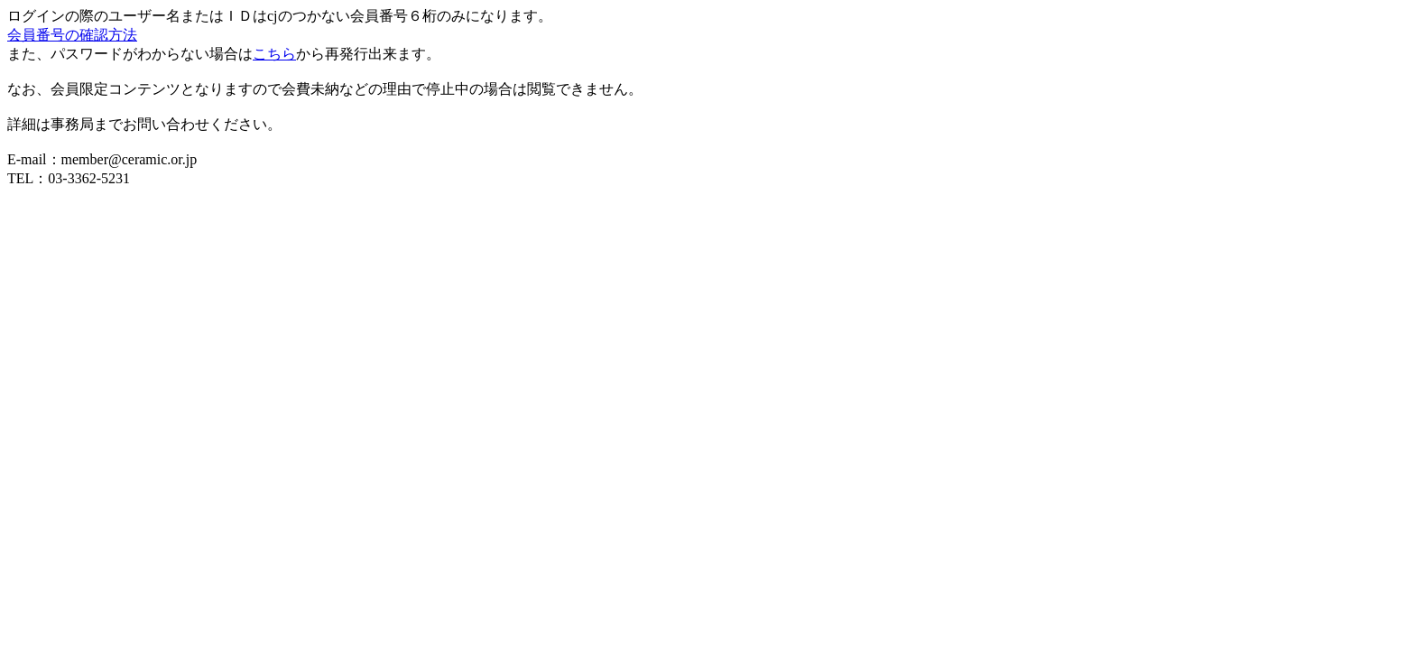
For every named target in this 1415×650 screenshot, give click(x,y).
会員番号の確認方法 (72, 34)
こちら (274, 53)
